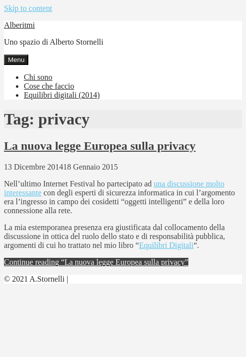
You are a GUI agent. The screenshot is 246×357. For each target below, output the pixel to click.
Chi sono (38, 77)
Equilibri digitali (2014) (62, 95)
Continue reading (96, 262)
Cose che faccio (49, 86)
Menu (16, 59)
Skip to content (28, 8)
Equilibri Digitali (166, 245)
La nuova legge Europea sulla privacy (100, 145)
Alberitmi (19, 25)
